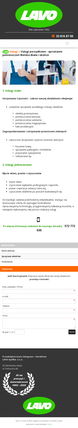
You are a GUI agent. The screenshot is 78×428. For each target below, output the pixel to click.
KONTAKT (54, 421)
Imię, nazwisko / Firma (12, 286)
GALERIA (36, 421)
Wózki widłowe (8, 250)
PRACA (60, 421)
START (17, 421)
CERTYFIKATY (45, 421)
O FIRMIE (24, 421)
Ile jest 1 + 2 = (8, 332)
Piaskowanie (7, 261)
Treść (4, 315)
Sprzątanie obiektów (11, 256)
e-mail (5, 296)
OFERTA (30, 421)
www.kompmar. (43, 424)
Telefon (5, 306)
